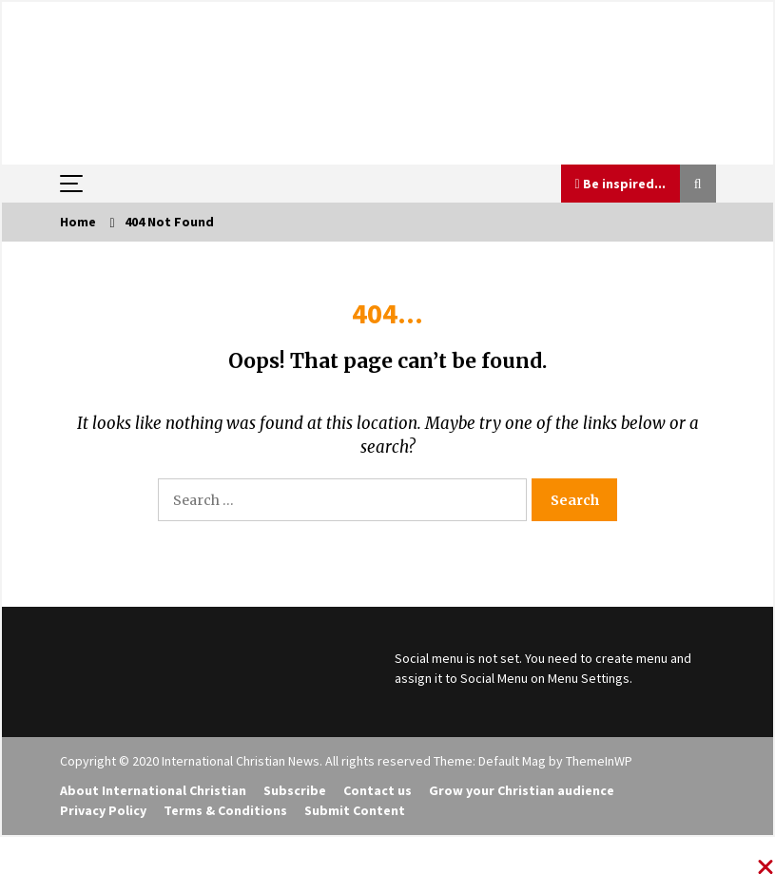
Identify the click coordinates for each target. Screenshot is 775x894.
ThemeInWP (599, 760)
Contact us (377, 790)
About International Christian (153, 790)
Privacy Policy (103, 810)
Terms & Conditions (225, 810)
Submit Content (354, 810)
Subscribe (294, 790)
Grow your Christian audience (521, 790)
